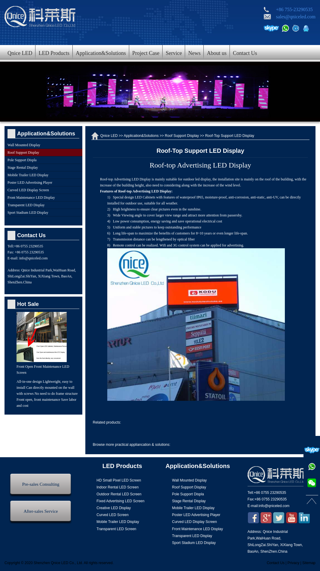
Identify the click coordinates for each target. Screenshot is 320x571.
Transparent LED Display (26, 205)
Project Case (145, 53)
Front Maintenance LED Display (31, 197)
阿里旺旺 (295, 28)
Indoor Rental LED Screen (117, 487)
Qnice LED (20, 53)
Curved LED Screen (112, 515)
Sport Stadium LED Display (28, 212)
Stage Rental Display (23, 167)
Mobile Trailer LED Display (28, 175)
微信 (311, 483)
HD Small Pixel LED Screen (118, 480)
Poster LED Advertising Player (30, 182)
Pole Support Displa (22, 160)
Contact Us (245, 53)
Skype (271, 28)
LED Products (53, 53)
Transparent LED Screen (116, 529)
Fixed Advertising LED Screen (120, 501)
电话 (285, 28)
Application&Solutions (101, 53)
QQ (305, 28)
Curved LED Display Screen (28, 190)
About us (217, 53)
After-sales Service (41, 511)
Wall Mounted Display (24, 145)
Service (174, 53)
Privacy (293, 563)
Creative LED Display (113, 508)
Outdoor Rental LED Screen (118, 494)
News (194, 53)
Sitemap (308, 563)
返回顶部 (311, 499)
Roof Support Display (182, 136)
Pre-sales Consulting (40, 484)
